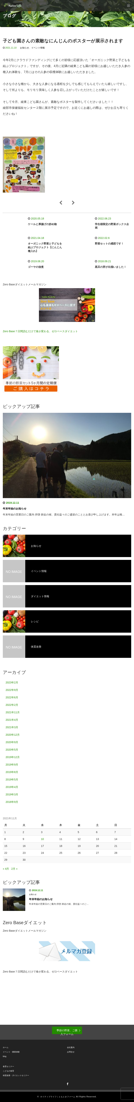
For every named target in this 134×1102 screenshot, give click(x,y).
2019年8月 (12, 772)
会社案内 (70, 1047)
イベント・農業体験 (11, 1052)
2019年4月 (12, 786)
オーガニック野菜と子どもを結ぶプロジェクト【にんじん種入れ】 (45, 247)
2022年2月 (12, 704)
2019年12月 (13, 757)
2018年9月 (12, 801)
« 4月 (6, 868)
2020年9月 (12, 742)
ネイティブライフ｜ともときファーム (57, 1097)
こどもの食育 (8, 1071)
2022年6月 (12, 697)
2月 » (14, 868)
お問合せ (70, 1052)
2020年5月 (12, 749)
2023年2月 (12, 682)
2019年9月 (12, 764)
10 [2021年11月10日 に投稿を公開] (42, 839)
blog (4, 1056)
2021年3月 (12, 727)
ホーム (5, 1047)
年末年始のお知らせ (14, 508)
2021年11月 (13, 712)
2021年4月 (12, 719)
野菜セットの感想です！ (109, 243)
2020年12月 (13, 734)
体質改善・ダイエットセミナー (16, 1075)
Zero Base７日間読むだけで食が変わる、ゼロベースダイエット (40, 331)
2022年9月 (12, 689)
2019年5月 (12, 779)
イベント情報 (38, 47)
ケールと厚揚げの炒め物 (42, 224)
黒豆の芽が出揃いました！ (110, 266)
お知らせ (24, 47)
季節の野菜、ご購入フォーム (67, 1031)
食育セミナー (8, 1066)
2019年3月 (12, 794)
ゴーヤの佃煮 (36, 266)
